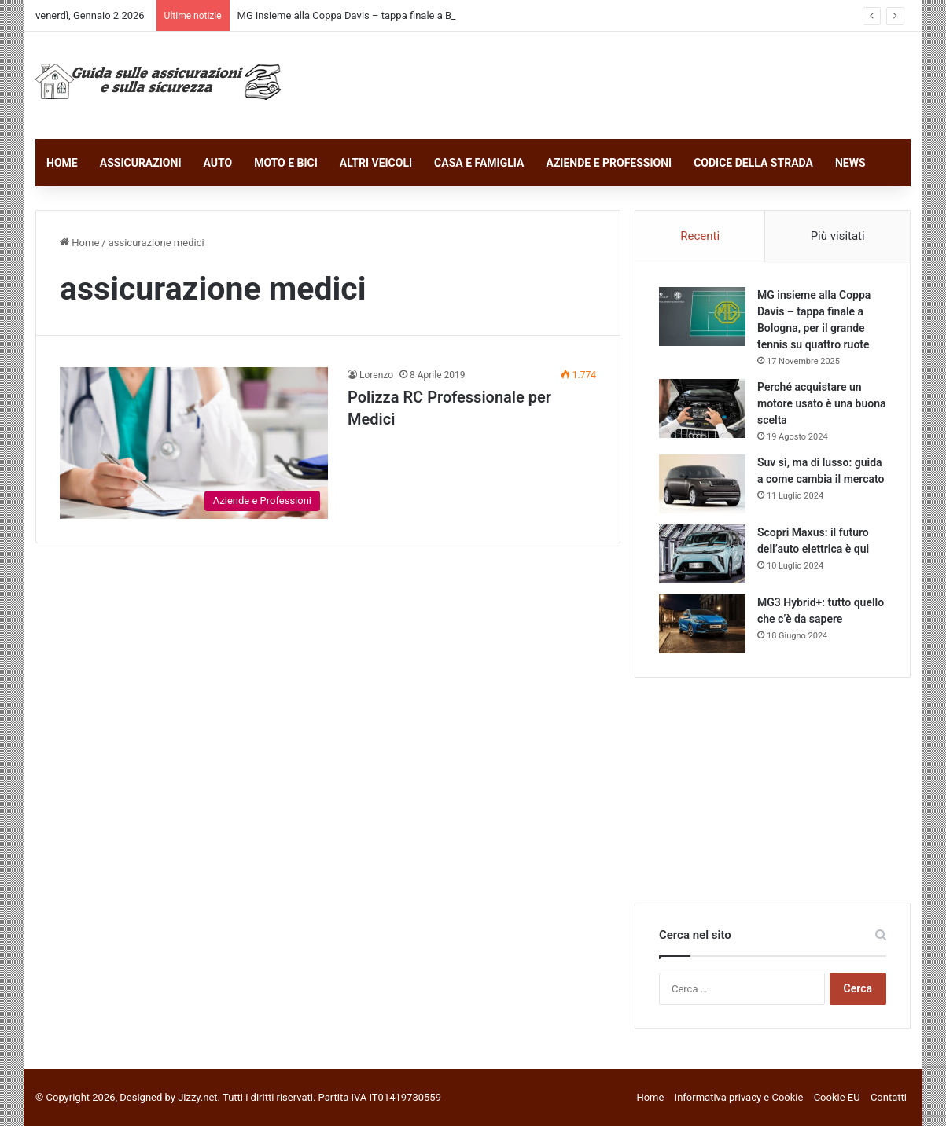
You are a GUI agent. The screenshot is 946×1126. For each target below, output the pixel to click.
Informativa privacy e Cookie (739, 1097)
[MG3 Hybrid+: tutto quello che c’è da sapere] (702, 623)
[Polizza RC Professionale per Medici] (194, 442)
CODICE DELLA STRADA (753, 162)
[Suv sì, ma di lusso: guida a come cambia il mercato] (702, 483)
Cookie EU (837, 1097)
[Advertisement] (623, 83)
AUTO (217, 162)
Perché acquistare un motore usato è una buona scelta (821, 403)
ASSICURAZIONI (141, 162)
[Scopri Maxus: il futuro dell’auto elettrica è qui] (702, 553)
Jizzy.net (197, 1097)
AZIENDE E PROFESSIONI (609, 162)
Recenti (700, 236)
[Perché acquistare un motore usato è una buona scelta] (702, 408)
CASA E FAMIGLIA (479, 162)
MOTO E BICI (286, 162)
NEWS (850, 162)
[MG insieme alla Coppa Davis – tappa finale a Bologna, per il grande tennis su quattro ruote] (702, 316)
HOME (62, 162)
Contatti (889, 1097)
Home (79, 242)
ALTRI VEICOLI (376, 162)
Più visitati (838, 236)
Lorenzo (376, 375)
